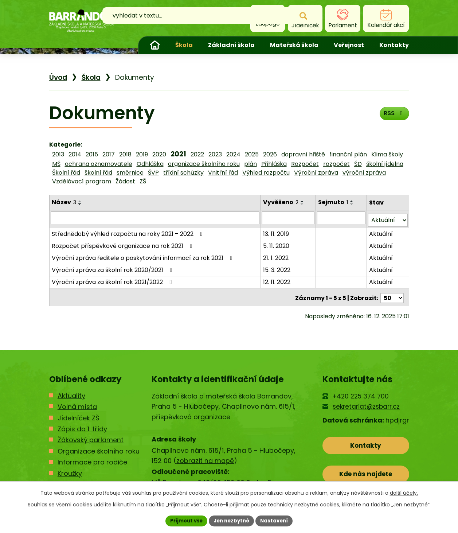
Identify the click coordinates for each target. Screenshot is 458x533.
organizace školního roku (204, 164)
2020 (159, 154)
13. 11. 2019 (277, 231)
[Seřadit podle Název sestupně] (80, 204)
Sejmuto (334, 202)
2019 (142, 154)
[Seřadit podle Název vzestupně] (80, 201)
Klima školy (387, 154)
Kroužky (70, 469)
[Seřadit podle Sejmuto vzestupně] (353, 201)
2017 (108, 154)
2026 (270, 154)
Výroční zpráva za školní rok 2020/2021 (113, 267)
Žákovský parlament (91, 435)
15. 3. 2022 (277, 267)
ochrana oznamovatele (98, 164)
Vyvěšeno (281, 202)
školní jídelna (384, 164)
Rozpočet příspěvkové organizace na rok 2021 (123, 243)
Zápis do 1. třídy (82, 424)
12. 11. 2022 (277, 279)
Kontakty (394, 45)
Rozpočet (305, 164)
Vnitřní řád (223, 172)
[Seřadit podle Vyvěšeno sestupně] (303, 204)
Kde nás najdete (365, 472)
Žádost (125, 181)
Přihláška (274, 164)
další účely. (404, 492)
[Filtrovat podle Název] (155, 217)
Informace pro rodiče (92, 458)
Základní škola (231, 45)
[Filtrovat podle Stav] (387, 217)
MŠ (56, 164)
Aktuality (71, 391)
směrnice (130, 172)
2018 (125, 154)
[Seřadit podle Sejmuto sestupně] (353, 204)
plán (250, 164)
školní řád (98, 172)
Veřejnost (349, 45)
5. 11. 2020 (277, 243)
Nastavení (277, 520)
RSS (392, 115)
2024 (233, 154)
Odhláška (150, 164)
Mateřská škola (294, 45)
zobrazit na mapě (205, 456)
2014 (74, 154)
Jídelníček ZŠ (78, 413)
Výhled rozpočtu (266, 172)
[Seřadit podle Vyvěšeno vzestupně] (303, 201)
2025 (252, 154)
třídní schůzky (183, 172)
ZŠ (143, 181)
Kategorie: (65, 144)
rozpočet (336, 164)
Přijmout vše (184, 520)
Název (64, 202)
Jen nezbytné (232, 520)
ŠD (358, 164)
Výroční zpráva (316, 172)
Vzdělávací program (81, 181)
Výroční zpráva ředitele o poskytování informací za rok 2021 (143, 255)
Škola (184, 45)
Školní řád (66, 172)
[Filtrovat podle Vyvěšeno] (289, 217)
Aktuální (381, 231)
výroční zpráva (364, 172)
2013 (58, 154)
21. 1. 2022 (276, 255)
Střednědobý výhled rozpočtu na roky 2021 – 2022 (128, 231)
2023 (215, 154)
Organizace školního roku (99, 446)
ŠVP (153, 172)
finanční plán (348, 154)
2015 (92, 154)
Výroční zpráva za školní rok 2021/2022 (113, 279)
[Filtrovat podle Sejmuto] (342, 217)
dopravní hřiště (303, 154)
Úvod (155, 45)
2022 (197, 154)
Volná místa (77, 402)
